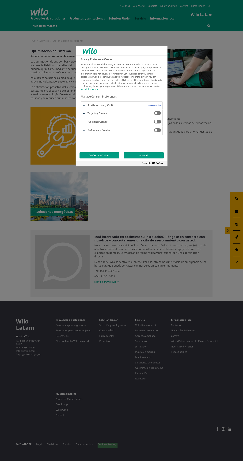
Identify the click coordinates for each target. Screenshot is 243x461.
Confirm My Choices (99, 155)
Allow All (143, 155)
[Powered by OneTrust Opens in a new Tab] (154, 164)
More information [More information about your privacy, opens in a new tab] (89, 89)
